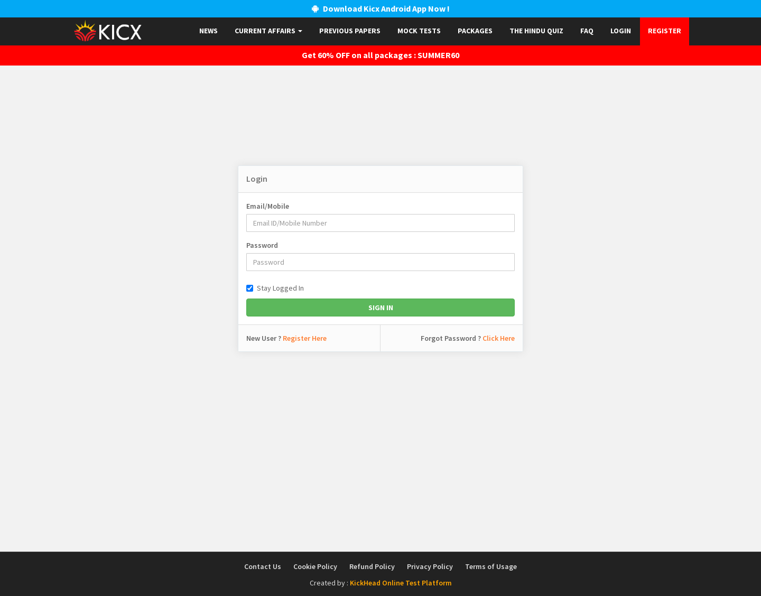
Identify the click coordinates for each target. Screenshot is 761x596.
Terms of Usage (491, 566)
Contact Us (262, 566)
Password (262, 245)
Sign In (380, 307)
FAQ (586, 30)
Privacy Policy (430, 566)
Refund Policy (372, 566)
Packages (475, 30)
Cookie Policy (315, 566)
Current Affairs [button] (268, 30)
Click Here (498, 338)
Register (664, 30)
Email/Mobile (267, 206)
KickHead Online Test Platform (401, 583)
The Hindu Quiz (536, 30)
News (208, 30)
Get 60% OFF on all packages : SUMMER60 (380, 55)
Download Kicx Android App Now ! (381, 8)
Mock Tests (419, 30)
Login (620, 30)
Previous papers (349, 30)
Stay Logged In (275, 288)
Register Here (305, 338)
